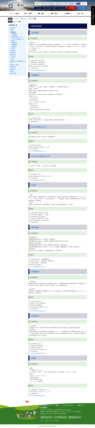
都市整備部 (13, 54)
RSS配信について (81, 405)
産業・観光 (54, 13)
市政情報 (67, 13)
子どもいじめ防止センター (41, 156)
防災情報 (72, 8)
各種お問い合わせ (75, 417)
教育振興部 (13, 69)
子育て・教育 (28, 13)
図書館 (11, 71)
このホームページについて (68, 405)
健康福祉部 (13, 50)
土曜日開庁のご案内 (61, 417)
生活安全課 (35, 316)
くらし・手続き (14, 13)
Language (51, 3)
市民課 (33, 185)
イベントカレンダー (60, 7)
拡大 (63, 3)
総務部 (11, 30)
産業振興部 (13, 52)
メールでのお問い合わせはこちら (38, 70)
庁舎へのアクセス (47, 417)
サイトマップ (44, 3)
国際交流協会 (13, 73)
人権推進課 (35, 75)
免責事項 (57, 405)
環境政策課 (35, 271)
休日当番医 (82, 8)
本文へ (37, 3)
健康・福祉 (41, 13)
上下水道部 (13, 56)
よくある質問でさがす (49, 7)
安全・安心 (80, 13)
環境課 (33, 358)
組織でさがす (38, 7)
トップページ (16, 18)
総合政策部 (13, 27)
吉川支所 (12, 59)
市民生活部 (16, 21)
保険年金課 (35, 227)
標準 (65, 3)
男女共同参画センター (39, 127)
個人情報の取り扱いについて (46, 405)
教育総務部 (13, 66)
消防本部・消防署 (14, 64)
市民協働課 (35, 32)
